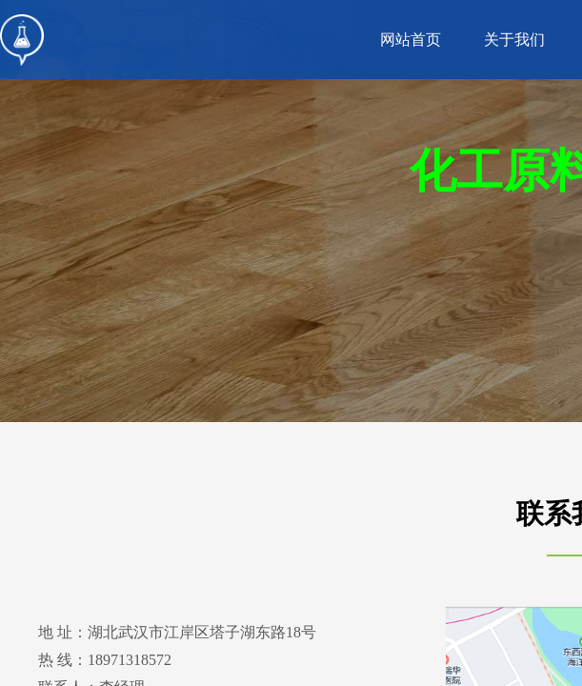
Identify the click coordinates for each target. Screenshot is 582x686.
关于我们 (514, 39)
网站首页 (410, 39)
